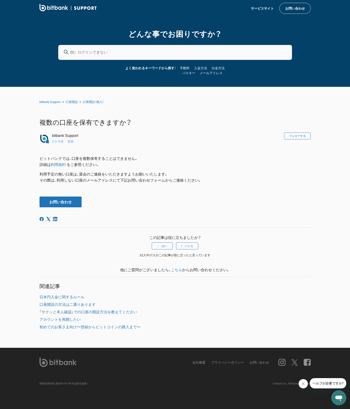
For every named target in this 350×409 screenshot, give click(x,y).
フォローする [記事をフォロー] (297, 136)
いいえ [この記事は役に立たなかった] (189, 246)
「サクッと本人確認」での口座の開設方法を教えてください (88, 311)
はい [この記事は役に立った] (164, 246)
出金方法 (218, 68)
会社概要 (199, 362)
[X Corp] (48, 219)
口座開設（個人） (93, 101)
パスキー (188, 72)
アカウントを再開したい (60, 319)
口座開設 (72, 101)
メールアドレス (211, 72)
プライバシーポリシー (227, 362)
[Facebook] (42, 219)
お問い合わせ (295, 8)
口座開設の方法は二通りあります (68, 304)
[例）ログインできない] (175, 52)
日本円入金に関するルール (62, 296)
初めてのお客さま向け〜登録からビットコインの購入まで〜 (90, 326)
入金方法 (200, 68)
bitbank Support (50, 101)
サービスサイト (262, 8)
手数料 (185, 68)
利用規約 (59, 164)
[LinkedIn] (55, 219)
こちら (176, 269)
